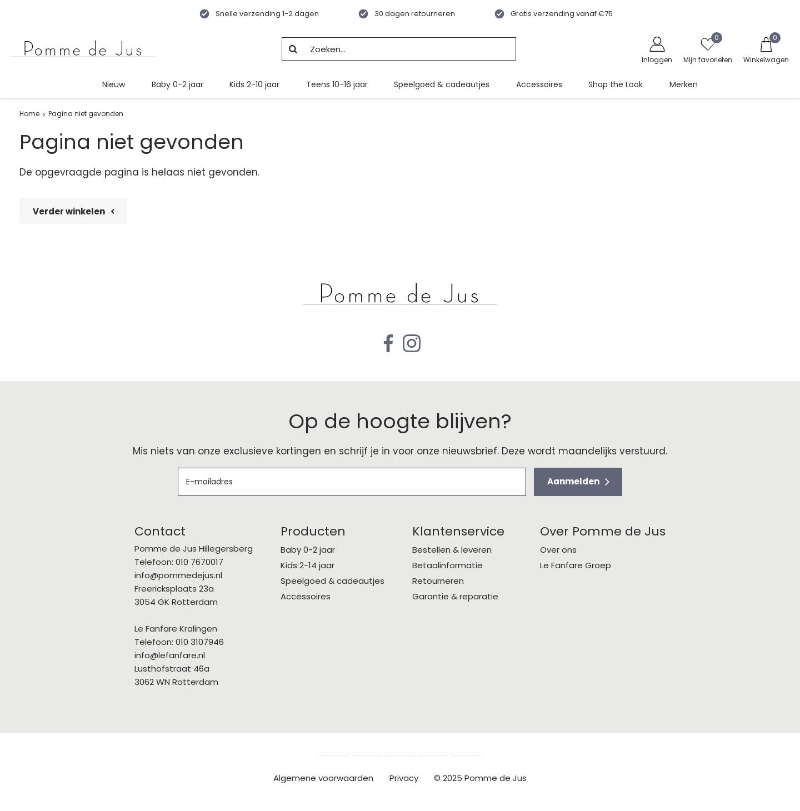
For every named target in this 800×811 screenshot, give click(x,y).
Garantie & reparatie (455, 596)
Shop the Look (615, 84)
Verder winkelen (69, 211)
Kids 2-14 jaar (307, 565)
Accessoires (539, 84)
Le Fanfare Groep (575, 565)
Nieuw (113, 84)
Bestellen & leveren (452, 549)
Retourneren (438, 581)
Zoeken (293, 49)
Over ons (558, 549)
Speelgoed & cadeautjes (441, 84)
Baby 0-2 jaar (177, 84)
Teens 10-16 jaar (337, 84)
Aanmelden (573, 481)
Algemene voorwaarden (323, 778)
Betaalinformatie (447, 565)
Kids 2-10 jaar (254, 84)
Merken (683, 84)
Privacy (403, 778)
